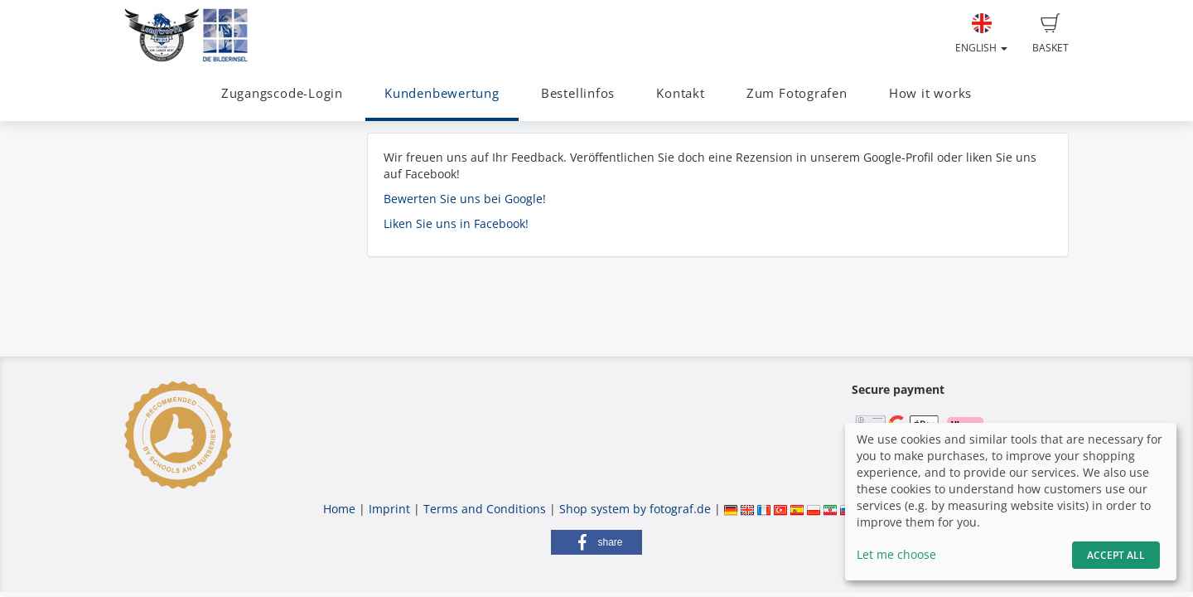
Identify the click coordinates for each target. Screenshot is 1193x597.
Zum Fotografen (797, 93)
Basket (1050, 34)
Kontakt (680, 93)
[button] (596, 542)
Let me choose (896, 554)
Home (339, 509)
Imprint (389, 509)
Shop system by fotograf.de (635, 509)
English (981, 34)
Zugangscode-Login (282, 93)
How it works (930, 93)
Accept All (1116, 555)
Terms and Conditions (484, 509)
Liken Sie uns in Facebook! (456, 223)
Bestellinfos (578, 93)
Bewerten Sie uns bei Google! (465, 198)
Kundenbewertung (442, 93)
